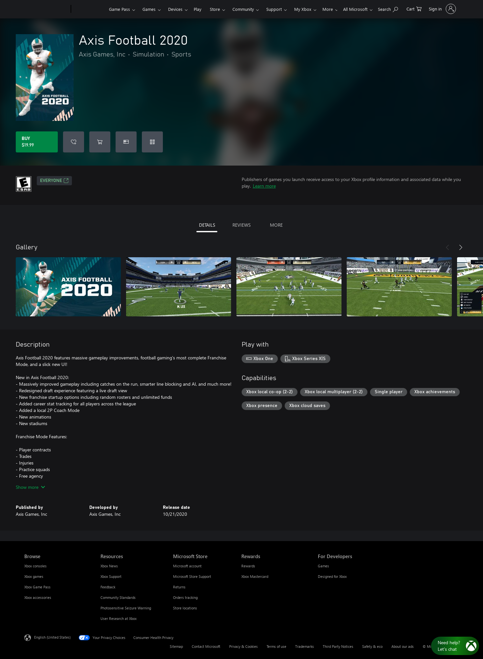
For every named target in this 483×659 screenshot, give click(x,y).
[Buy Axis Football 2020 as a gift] (126, 141)
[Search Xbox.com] (388, 8)
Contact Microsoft (206, 646)
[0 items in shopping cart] (414, 8)
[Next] (460, 247)
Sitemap (176, 646)
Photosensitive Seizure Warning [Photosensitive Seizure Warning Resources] (125, 608)
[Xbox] (90, 9)
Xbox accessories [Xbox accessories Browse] (37, 597)
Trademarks (304, 646)
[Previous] (447, 247)
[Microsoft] (46, 9)
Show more (30, 487)
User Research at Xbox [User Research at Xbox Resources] (118, 618)
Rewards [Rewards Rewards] (248, 566)
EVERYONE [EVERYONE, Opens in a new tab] (54, 180)
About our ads (402, 646)
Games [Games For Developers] (323, 566)
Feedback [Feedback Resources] (107, 587)
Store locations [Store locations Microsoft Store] (185, 608)
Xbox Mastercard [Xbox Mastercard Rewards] (254, 576)
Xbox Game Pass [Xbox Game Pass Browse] (37, 587)
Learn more (264, 186)
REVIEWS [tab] (241, 225)
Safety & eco (372, 646)
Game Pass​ (120, 9)
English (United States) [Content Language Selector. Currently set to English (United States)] (52, 637)
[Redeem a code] (152, 141)
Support (275, 9)
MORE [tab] (276, 225)
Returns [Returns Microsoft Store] (179, 587)
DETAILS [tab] (207, 225)
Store (216, 9)
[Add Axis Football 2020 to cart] (99, 141)
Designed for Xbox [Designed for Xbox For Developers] (332, 576)
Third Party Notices (338, 646)
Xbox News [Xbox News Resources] (109, 566)
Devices (176, 9)
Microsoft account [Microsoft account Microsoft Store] (187, 566)
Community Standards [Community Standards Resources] (118, 597)
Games (150, 9)
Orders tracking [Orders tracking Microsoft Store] (185, 597)
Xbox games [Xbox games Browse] (33, 576)
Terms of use (276, 646)
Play (198, 9)
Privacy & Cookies (243, 646)
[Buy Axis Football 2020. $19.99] (37, 141)
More (300, 9)
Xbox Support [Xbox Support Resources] (110, 576)
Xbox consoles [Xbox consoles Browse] (35, 566)
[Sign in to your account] (442, 9)
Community (244, 9)
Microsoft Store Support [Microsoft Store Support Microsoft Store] (192, 576)
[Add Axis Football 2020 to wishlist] (73, 141)
